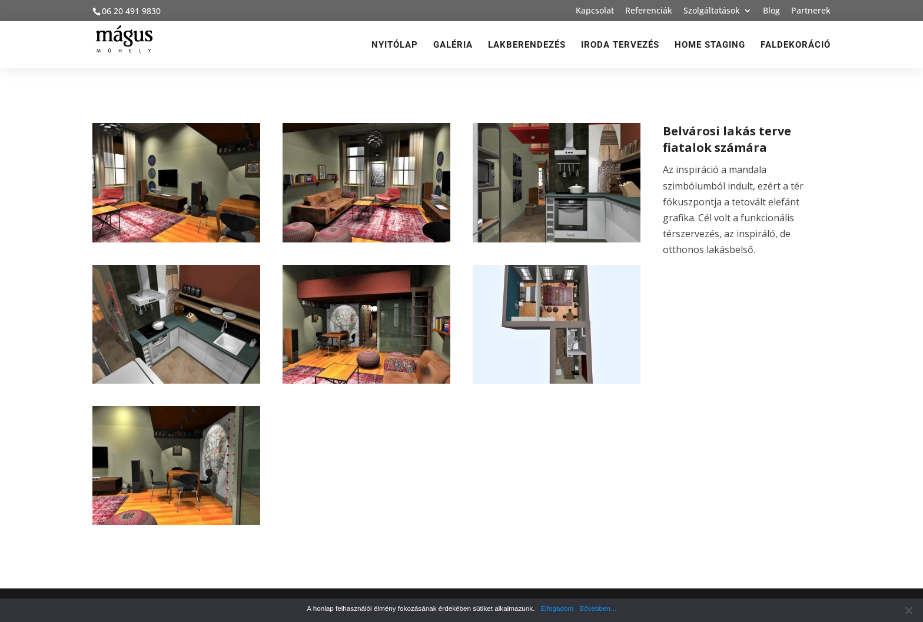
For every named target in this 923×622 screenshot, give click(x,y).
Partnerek (811, 11)
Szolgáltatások (711, 11)
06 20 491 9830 (131, 10)
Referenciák (648, 11)
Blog (771, 11)
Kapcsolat (595, 11)
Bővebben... (597, 608)
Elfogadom (556, 608)
